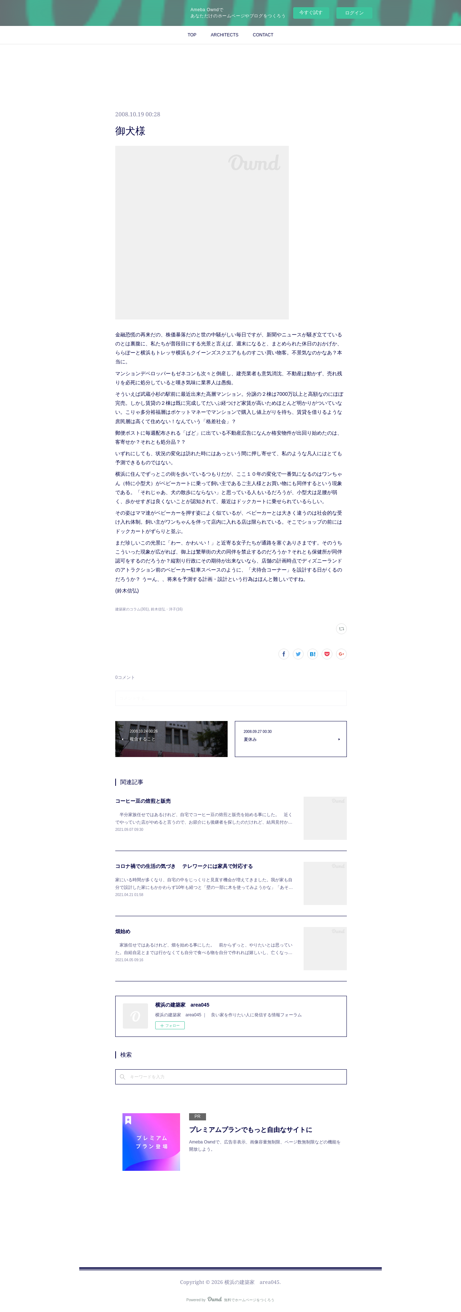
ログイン (354, 12)
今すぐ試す (311, 12)
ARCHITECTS (224, 34)
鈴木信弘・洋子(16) (167, 609)
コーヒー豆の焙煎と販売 (143, 801)
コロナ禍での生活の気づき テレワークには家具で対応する (184, 866)
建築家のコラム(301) (132, 609)
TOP (192, 34)
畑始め (122, 931)
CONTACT (263, 34)
